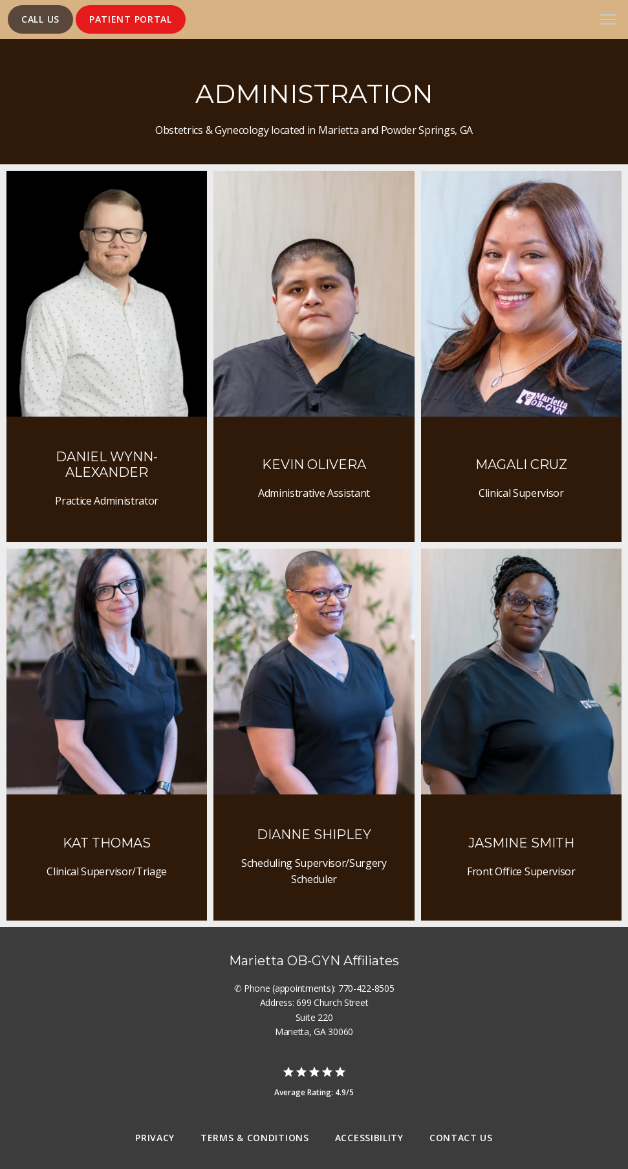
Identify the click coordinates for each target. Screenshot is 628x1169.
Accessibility (369, 1137)
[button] (609, 21)
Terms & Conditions (254, 1137)
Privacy (155, 1137)
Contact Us (461, 1137)
